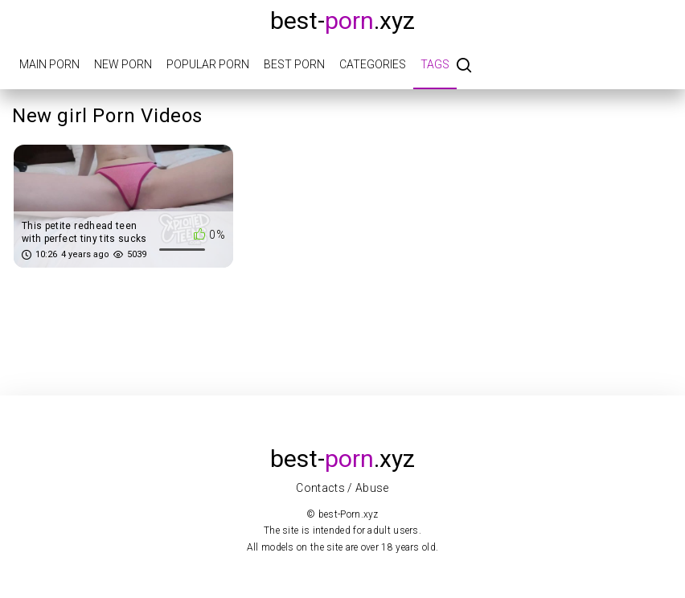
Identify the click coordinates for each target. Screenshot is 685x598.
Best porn (294, 64)
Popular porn (207, 64)
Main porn (49, 64)
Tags (434, 64)
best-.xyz (342, 20)
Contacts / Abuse (342, 487)
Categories (372, 64)
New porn (123, 64)
